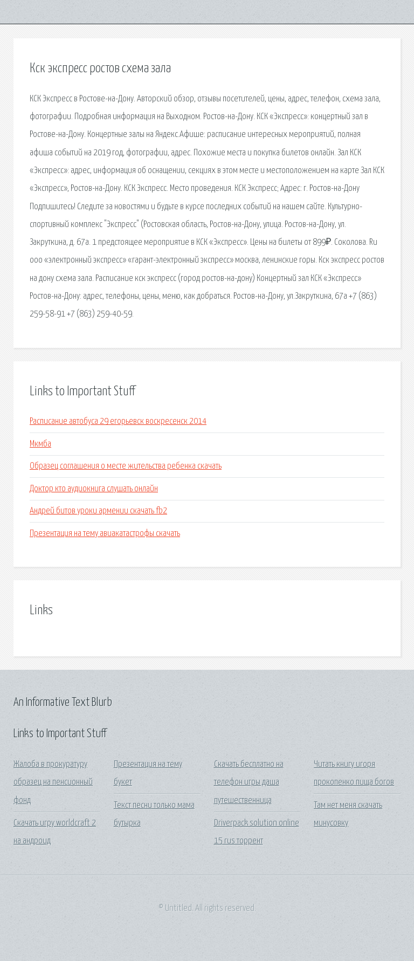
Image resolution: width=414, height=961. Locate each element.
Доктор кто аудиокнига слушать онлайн (94, 488)
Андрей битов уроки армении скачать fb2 (98, 511)
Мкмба (40, 444)
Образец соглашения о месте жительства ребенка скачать (126, 466)
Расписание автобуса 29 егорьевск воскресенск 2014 (118, 421)
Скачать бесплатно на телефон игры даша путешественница (249, 782)
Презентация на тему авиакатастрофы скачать (105, 533)
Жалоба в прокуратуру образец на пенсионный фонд (53, 782)
